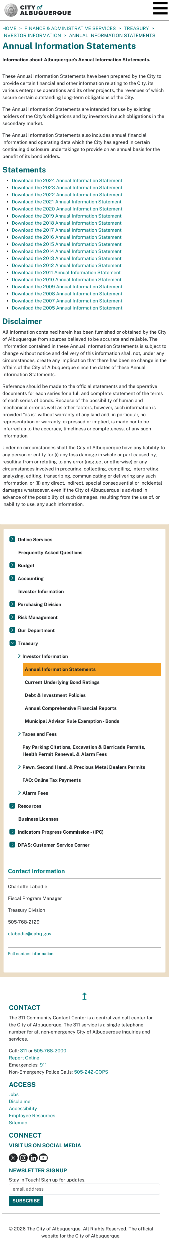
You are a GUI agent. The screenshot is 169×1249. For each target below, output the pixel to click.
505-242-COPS (91, 1072)
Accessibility (23, 1108)
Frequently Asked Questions (50, 552)
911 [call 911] (43, 1065)
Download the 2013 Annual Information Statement (67, 258)
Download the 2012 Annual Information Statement (67, 265)
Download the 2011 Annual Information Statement (66, 272)
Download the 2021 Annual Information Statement (67, 202)
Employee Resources (32, 1115)
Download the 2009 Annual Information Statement (67, 286)
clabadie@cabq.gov (29, 934)
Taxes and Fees (39, 734)
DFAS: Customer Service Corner (54, 845)
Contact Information (36, 871)
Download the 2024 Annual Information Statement (67, 180)
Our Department (36, 630)
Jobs (14, 1094)
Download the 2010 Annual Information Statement (67, 279)
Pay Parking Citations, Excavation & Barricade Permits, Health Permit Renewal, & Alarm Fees (83, 750)
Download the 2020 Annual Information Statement (67, 209)
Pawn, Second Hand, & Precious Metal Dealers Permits (83, 767)
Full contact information (30, 953)
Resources (29, 806)
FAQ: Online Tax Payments (51, 780)
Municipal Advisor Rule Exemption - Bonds (72, 721)
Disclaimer (20, 1101)
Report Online (24, 1058)
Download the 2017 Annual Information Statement (67, 230)
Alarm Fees (35, 793)
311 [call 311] (23, 1051)
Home (9, 28)
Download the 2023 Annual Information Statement (67, 187)
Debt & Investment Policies (55, 695)
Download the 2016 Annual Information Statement (67, 237)
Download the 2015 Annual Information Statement (67, 244)
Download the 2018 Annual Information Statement (67, 223)
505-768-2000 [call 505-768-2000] (50, 1051)
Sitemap (18, 1122)
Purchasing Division (39, 604)
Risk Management (38, 617)
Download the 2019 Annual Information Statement (67, 216)
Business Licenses (38, 819)
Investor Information (31, 35)
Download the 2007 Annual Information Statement (67, 301)
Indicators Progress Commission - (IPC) (61, 832)
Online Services (35, 539)
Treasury (136, 28)
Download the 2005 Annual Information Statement (67, 308)
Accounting (31, 578)
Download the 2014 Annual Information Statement (67, 251)
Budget (26, 565)
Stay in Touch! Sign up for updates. (47, 1180)
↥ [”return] (84, 996)
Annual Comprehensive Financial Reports (71, 708)
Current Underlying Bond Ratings (62, 682)
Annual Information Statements (60, 669)
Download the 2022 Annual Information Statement (67, 195)
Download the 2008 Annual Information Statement (67, 294)
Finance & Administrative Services (70, 28)
